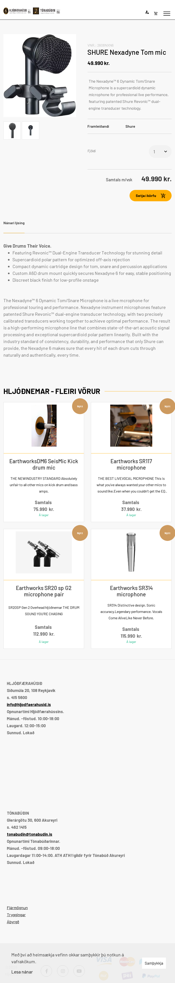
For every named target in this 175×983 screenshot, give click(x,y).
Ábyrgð (13, 921)
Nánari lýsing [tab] (14, 223)
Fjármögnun (17, 907)
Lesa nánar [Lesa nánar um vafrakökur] (22, 971)
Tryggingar (16, 914)
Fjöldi (92, 151)
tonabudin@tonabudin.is (29, 834)
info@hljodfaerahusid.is (29, 704)
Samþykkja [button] (154, 963)
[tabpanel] (87, 300)
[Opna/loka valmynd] (167, 13)
